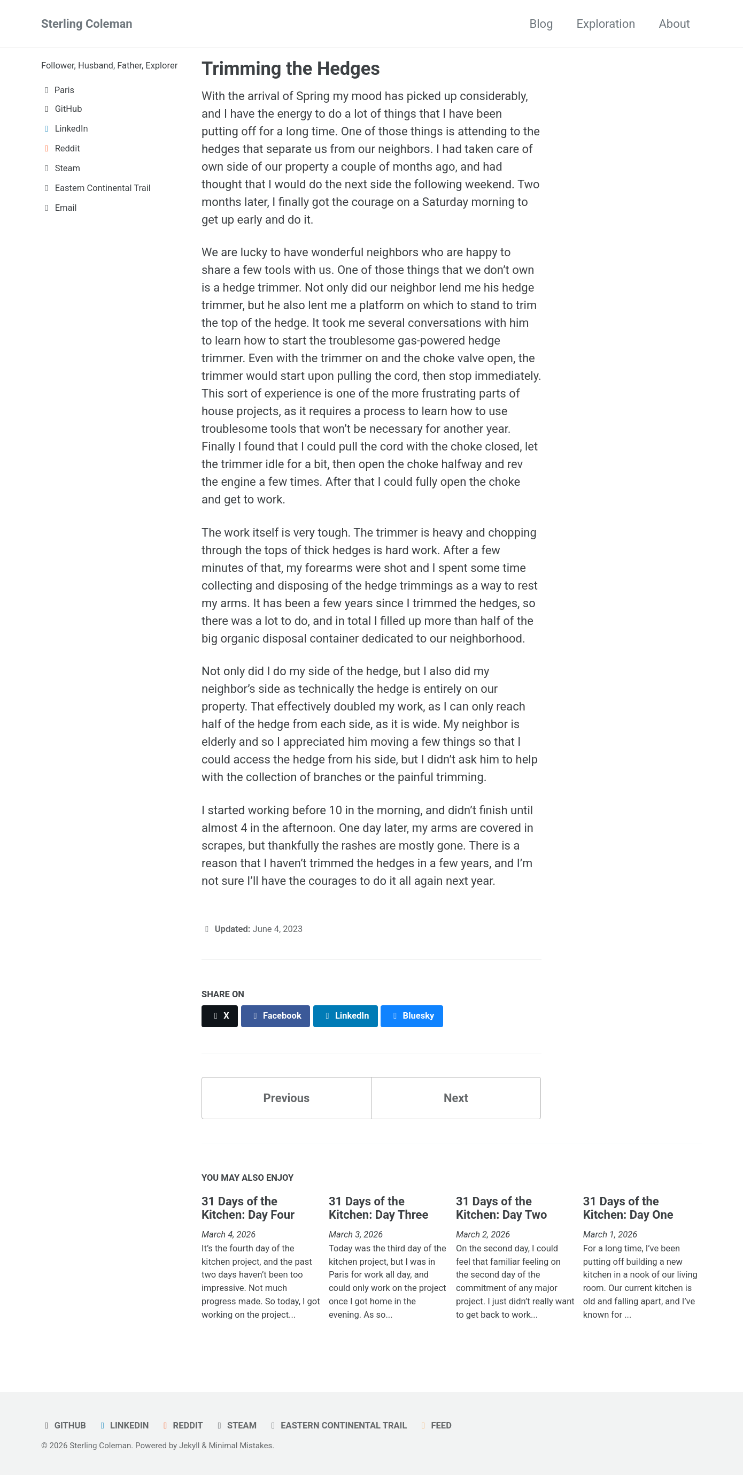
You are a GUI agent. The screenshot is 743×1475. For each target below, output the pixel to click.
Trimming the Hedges (291, 68)
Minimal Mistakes (240, 1445)
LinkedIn (123, 1425)
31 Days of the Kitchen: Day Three (378, 1208)
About (674, 23)
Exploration (606, 23)
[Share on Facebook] (276, 1016)
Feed (435, 1425)
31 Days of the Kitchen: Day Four (248, 1208)
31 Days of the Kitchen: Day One (628, 1208)
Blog (541, 23)
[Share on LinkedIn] (345, 1016)
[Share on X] (220, 1016)
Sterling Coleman (87, 23)
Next (456, 1098)
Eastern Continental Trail (337, 1425)
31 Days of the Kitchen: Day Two (501, 1208)
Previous (287, 1098)
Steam (235, 1425)
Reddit (181, 1425)
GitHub (63, 1425)
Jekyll (189, 1445)
